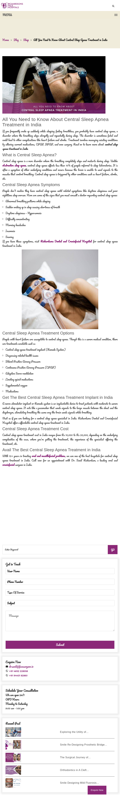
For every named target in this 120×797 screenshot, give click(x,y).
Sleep (26, 40)
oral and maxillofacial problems (48, 456)
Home (5, 40)
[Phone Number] (60, 582)
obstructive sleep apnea (14, 165)
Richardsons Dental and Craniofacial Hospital (66, 241)
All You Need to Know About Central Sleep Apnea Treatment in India (70, 40)
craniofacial (8, 465)
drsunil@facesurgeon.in (21, 666)
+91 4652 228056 (18, 671)
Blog (16, 40)
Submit (60, 644)
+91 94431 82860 (18, 675)
